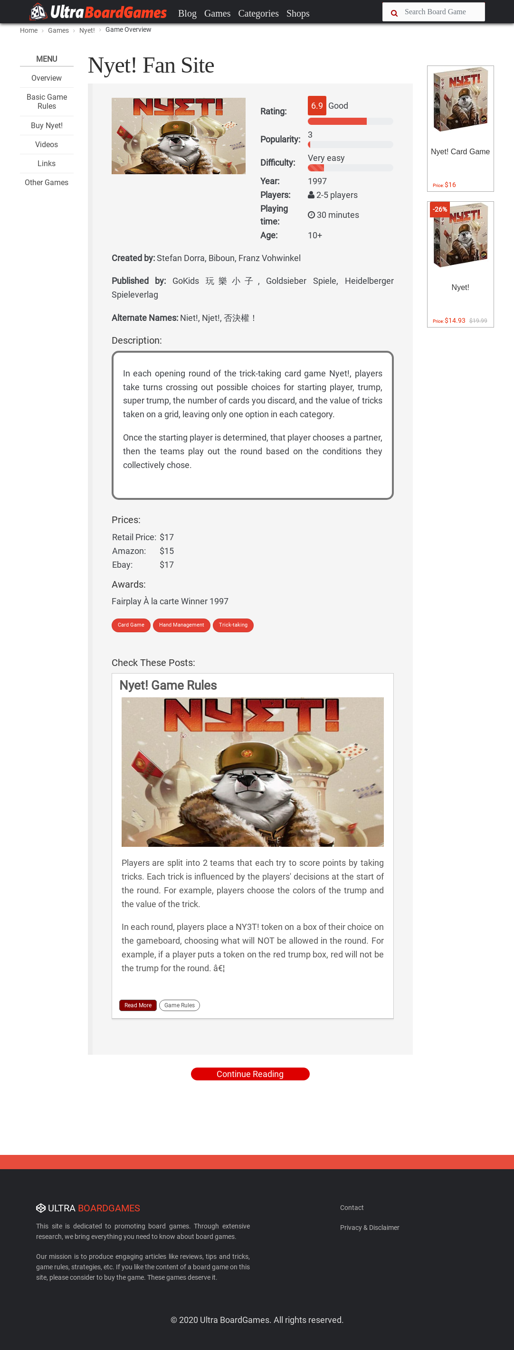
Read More (138, 1005)
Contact (352, 1207)
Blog (187, 13)
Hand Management (181, 625)
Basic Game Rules (47, 102)
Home (29, 30)
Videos (46, 144)
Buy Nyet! (47, 125)
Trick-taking (233, 625)
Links (47, 163)
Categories (258, 13)
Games (217, 13)
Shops (298, 13)
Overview (46, 78)
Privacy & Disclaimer (370, 1227)
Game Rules (179, 1005)
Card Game (131, 625)
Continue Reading (250, 1074)
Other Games (46, 182)
